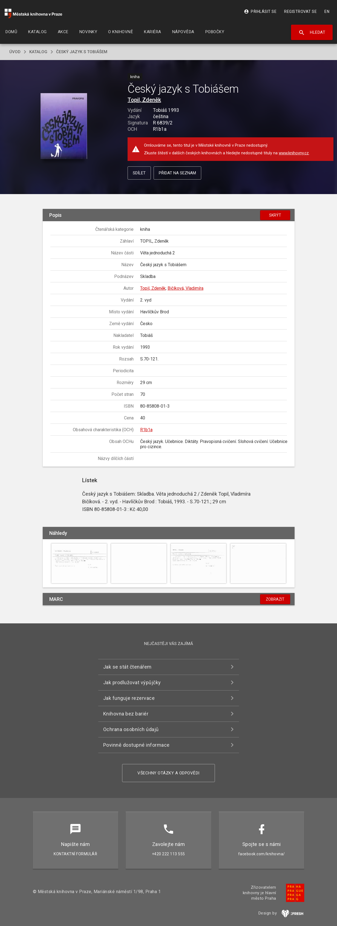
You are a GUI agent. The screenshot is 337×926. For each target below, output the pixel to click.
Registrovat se (300, 11)
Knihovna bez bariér (126, 714)
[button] (63, 126)
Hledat (312, 32)
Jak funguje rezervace (129, 698)
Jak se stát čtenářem (127, 667)
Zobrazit (275, 599)
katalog (38, 51)
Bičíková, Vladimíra (185, 288)
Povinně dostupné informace (136, 745)
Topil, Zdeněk (144, 99)
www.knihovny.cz (294, 152)
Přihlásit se (260, 11)
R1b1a (146, 429)
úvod (15, 51)
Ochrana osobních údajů (131, 729)
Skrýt (275, 215)
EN (326, 11)
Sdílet (139, 173)
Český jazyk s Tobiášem (81, 51)
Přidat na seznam (177, 173)
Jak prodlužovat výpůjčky (132, 682)
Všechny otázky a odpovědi (168, 773)
